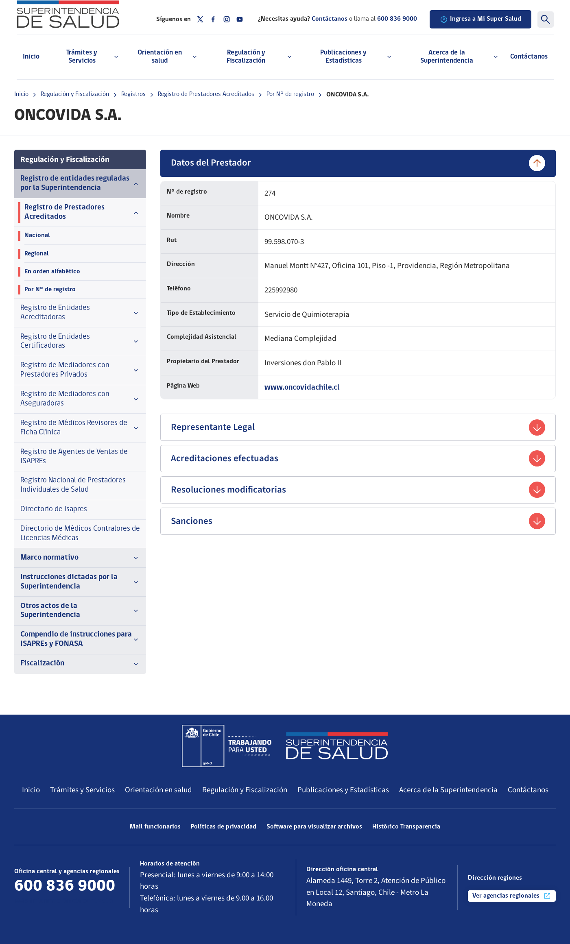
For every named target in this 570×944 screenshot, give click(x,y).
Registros (133, 94)
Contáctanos (529, 56)
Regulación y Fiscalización (75, 94)
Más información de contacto (63, 901)
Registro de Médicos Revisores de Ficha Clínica (80, 427)
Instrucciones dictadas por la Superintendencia (80, 582)
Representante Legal (358, 427)
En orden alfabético (52, 271)
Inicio (31, 56)
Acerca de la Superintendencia (448, 790)
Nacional (37, 235)
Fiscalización (80, 664)
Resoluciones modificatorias (358, 490)
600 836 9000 (397, 19)
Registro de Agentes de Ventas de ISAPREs (74, 456)
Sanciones (358, 521)
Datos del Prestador (358, 163)
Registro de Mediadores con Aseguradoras (80, 399)
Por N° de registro (290, 94)
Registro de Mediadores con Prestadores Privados (80, 370)
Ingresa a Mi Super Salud (480, 19)
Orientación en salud (158, 790)
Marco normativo (80, 558)
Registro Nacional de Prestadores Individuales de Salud (73, 485)
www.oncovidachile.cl (302, 388)
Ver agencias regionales (511, 896)
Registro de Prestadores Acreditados (206, 94)
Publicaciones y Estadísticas (343, 790)
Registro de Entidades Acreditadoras (80, 312)
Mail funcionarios (155, 827)
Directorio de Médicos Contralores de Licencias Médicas (80, 533)
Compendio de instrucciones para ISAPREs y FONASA (80, 639)
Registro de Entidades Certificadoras (80, 341)
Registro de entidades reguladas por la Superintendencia (80, 183)
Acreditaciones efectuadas (358, 458)
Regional (36, 254)
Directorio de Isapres (53, 509)
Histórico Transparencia (406, 827)
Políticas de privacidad (223, 827)
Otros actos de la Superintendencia (80, 610)
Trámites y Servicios (82, 790)
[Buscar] (545, 19)
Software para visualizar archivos (314, 827)
